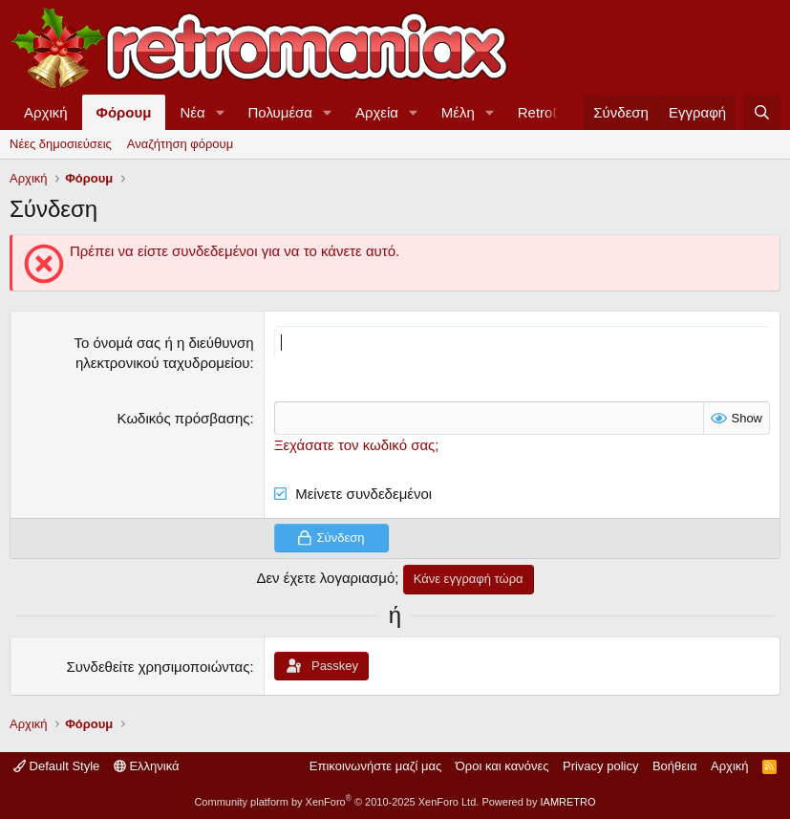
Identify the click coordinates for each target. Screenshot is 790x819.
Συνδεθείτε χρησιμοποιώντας (158, 666)
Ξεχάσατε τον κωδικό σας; (356, 445)
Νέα (192, 112)
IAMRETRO (568, 802)
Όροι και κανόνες (502, 766)
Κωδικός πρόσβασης (183, 418)
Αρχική (46, 112)
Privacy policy (600, 766)
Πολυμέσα (280, 112)
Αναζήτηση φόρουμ (180, 144)
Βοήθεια (674, 766)
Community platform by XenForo (336, 802)
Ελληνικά (147, 766)
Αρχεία (376, 112)
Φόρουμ (124, 112)
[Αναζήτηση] (761, 112)
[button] (220, 112)
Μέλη (458, 112)
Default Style (56, 766)
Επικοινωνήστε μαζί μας (375, 766)
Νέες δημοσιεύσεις (61, 144)
